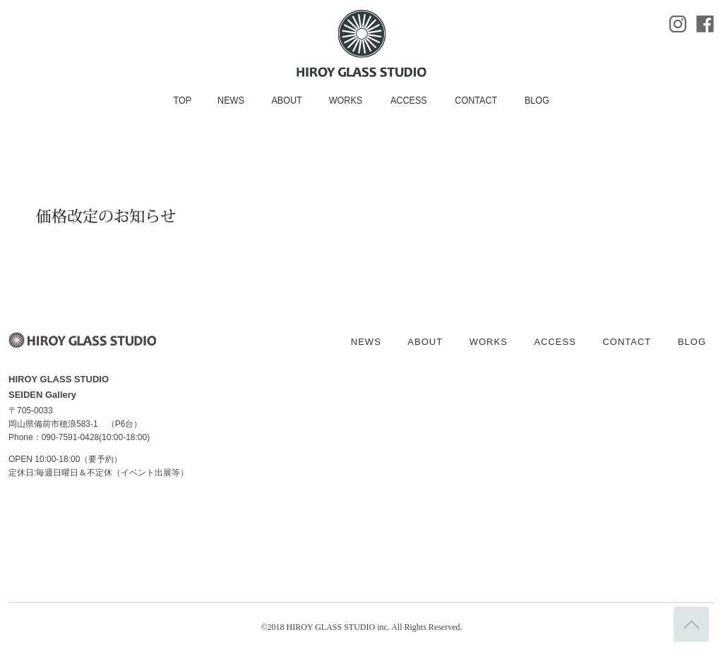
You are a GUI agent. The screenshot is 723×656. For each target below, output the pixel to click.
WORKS (346, 100)
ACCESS (408, 100)
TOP (182, 100)
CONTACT (476, 100)
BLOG (537, 100)
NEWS (230, 100)
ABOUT (286, 100)
